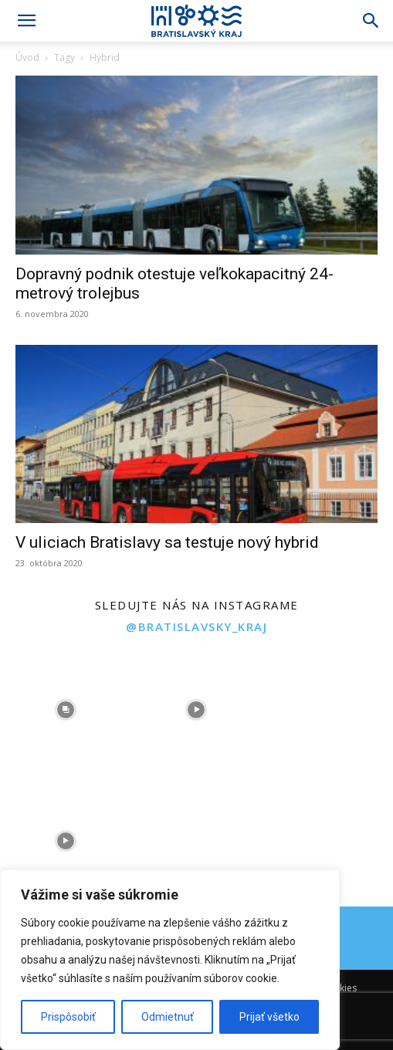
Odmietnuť (167, 1017)
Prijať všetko (269, 1017)
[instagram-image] (65, 709)
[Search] (371, 21)
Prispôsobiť (68, 1017)
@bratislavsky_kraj (196, 626)
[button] (26, 21)
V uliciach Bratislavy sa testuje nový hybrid (167, 542)
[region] (170, 959)
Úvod (27, 57)
